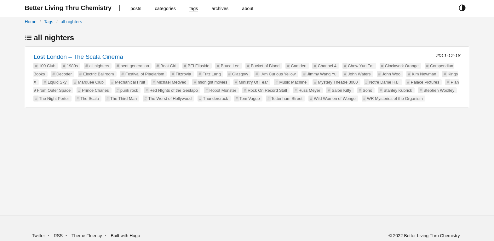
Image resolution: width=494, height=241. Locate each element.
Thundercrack (215, 98)
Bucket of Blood (265, 65)
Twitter (38, 235)
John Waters (359, 74)
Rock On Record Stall (267, 90)
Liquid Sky (57, 82)
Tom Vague (249, 98)
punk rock (129, 90)
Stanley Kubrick (398, 90)
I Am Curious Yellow (278, 74)
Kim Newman (424, 74)
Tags (48, 21)
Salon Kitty (341, 90)
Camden (298, 65)
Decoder (64, 74)
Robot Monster (223, 90)
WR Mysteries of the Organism (395, 98)
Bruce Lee (230, 65)
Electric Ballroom (98, 74)
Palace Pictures (425, 82)
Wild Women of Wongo (334, 98)
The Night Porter (54, 98)
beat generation (135, 65)
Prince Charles (95, 90)
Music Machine (293, 82)
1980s (72, 65)
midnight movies (212, 82)
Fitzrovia (183, 74)
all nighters (71, 21)
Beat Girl (168, 65)
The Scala (89, 98)
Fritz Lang (212, 74)
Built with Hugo (125, 235)
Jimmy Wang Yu (321, 74)
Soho (367, 90)
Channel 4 (327, 65)
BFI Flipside (199, 65)
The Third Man (123, 98)
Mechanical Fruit (130, 82)
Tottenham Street (286, 98)
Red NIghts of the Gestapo (173, 90)
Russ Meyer (309, 90)
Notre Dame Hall (384, 82)
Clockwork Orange (402, 65)
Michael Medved (172, 82)
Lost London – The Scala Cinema (78, 56)
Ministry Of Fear (253, 82)
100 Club (47, 65)
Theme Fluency (87, 235)
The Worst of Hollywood (170, 98)
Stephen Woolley (438, 90)
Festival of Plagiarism (144, 74)
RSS (58, 235)
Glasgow (240, 74)
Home (30, 21)
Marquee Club (91, 82)
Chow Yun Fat (360, 65)
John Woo (391, 74)
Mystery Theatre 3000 (338, 82)
